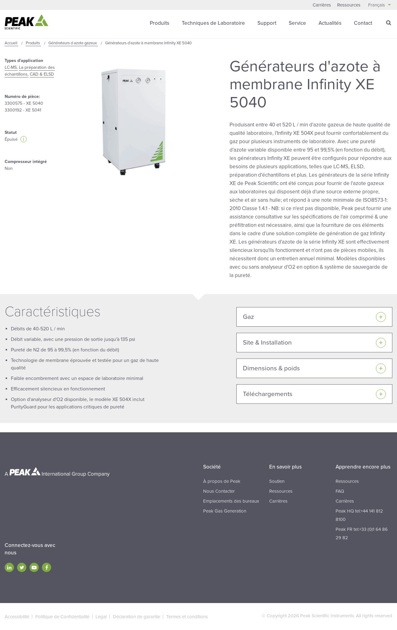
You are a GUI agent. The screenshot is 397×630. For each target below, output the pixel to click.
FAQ (340, 491)
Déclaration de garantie (136, 616)
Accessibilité (17, 616)
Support (266, 23)
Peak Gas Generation (224, 511)
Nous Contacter (219, 491)
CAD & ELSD (42, 74)
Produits (159, 23)
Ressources (348, 5)
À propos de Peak (221, 481)
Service (297, 23)
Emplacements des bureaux (231, 501)
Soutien (276, 481)
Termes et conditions (187, 616)
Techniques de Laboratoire (213, 23)
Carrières (322, 5)
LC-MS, (11, 67)
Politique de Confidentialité (62, 616)
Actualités (330, 23)
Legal (101, 616)
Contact (363, 23)
